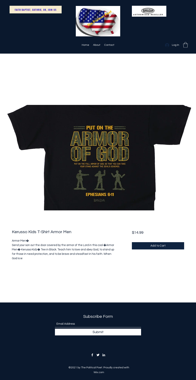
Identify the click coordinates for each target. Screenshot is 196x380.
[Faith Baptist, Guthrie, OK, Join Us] (36, 9)
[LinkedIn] (104, 355)
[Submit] (98, 332)
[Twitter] (98, 355)
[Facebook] (92, 355)
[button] (185, 45)
